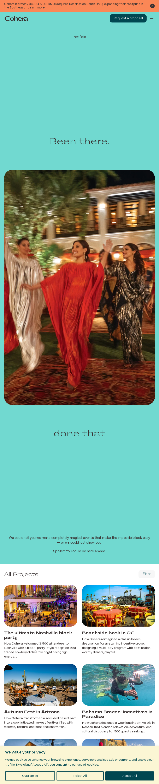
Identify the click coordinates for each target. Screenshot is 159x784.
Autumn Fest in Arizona (32, 712)
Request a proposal (128, 18)
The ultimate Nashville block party (38, 635)
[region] (79, 765)
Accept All (129, 776)
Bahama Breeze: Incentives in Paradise (117, 714)
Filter (147, 574)
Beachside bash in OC (108, 633)
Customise (30, 776)
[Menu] (152, 18)
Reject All (80, 776)
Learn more (36, 7)
